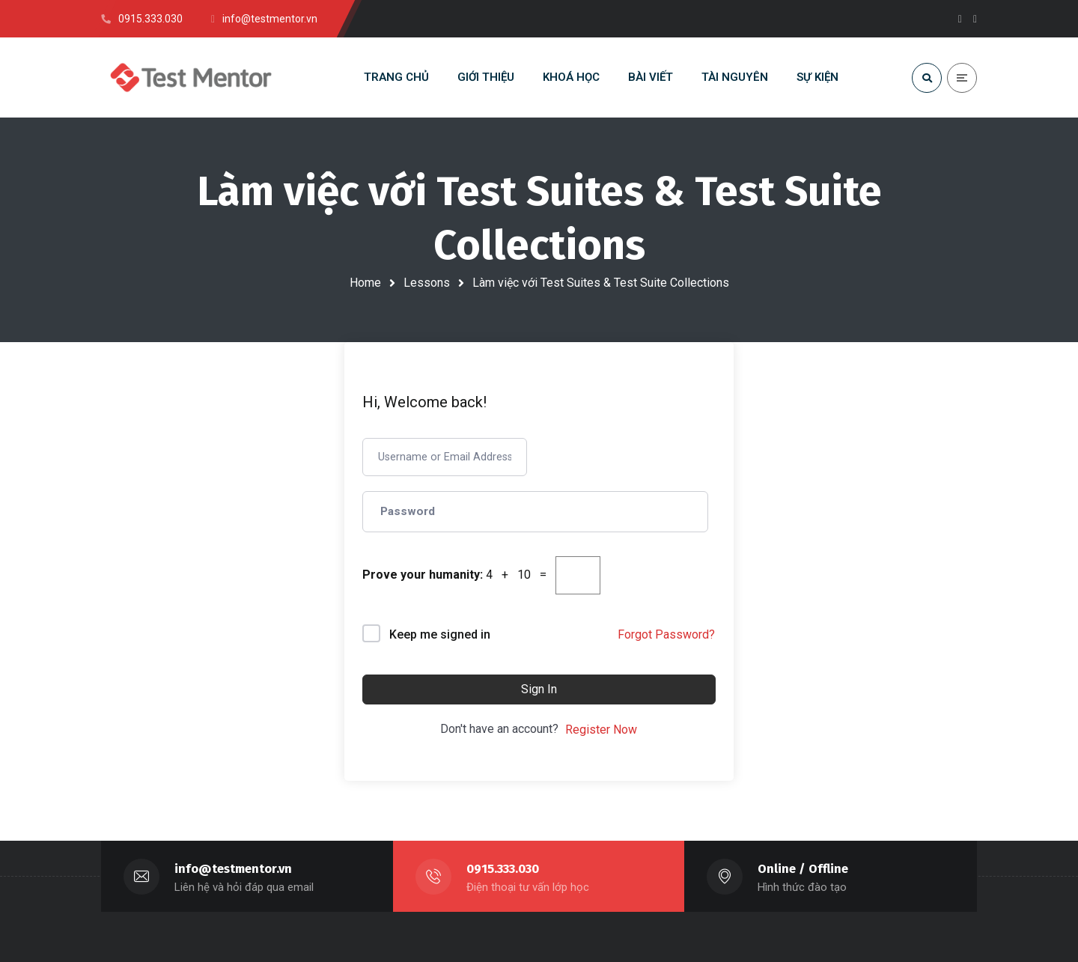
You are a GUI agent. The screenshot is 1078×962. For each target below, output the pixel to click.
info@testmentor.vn (233, 869)
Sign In (539, 689)
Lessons (427, 282)
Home (365, 282)
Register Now (601, 729)
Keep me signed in (439, 634)
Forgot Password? (666, 634)
